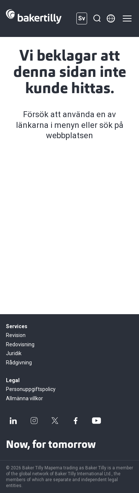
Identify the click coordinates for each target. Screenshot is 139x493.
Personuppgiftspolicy (31, 389)
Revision (16, 335)
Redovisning (20, 344)
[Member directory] (110, 18)
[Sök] (97, 18)
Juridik (13, 353)
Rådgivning (19, 363)
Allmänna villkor (24, 398)
